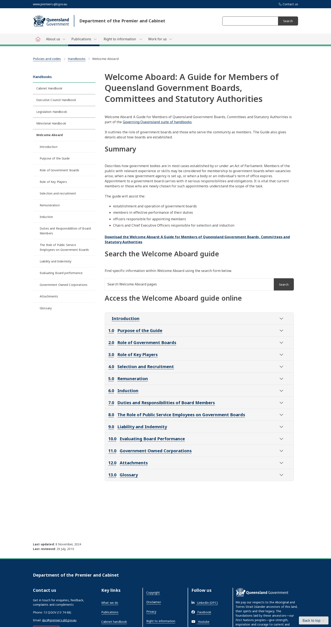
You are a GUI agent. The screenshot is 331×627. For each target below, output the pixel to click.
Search (288, 21)
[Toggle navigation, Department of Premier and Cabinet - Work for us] (160, 39)
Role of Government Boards (59, 170)
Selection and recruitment (58, 193)
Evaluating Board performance (61, 273)
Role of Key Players (53, 182)
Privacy (151, 611)
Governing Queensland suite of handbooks (157, 122)
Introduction (48, 147)
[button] (313, 620)
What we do (109, 603)
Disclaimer (153, 602)
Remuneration (50, 205)
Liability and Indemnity (55, 261)
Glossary (46, 308)
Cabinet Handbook (49, 88)
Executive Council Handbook (56, 100)
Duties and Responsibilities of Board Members (65, 230)
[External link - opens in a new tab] (204, 603)
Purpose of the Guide (55, 158)
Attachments (49, 296)
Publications (109, 612)
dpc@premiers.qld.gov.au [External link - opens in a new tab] (59, 620)
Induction (46, 217)
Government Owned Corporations (63, 285)
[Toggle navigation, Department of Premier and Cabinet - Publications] (83, 40)
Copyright (153, 593)
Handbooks (76, 59)
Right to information (160, 621)
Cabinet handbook (114, 622)
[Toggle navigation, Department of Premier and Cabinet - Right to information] (122, 39)
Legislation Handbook (51, 112)
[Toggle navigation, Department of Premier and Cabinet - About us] (55, 39)
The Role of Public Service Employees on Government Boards (64, 247)
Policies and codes (47, 59)
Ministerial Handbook (51, 123)
